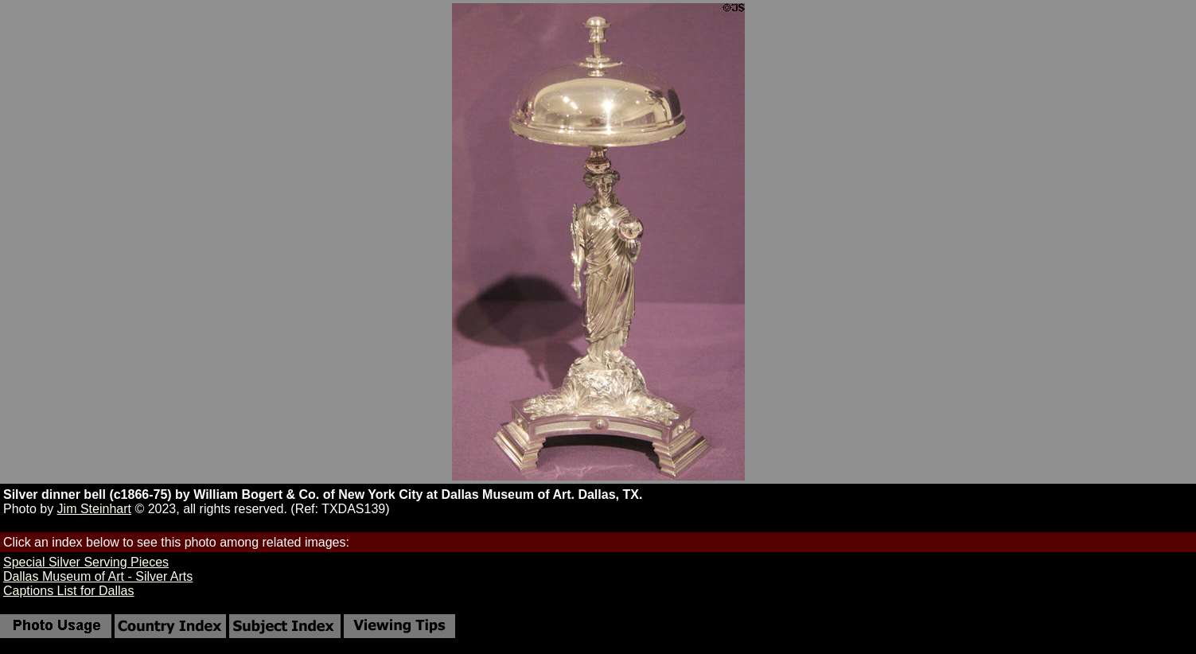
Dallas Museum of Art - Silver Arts (98, 576)
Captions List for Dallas (68, 591)
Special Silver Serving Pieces (86, 562)
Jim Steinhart (94, 509)
